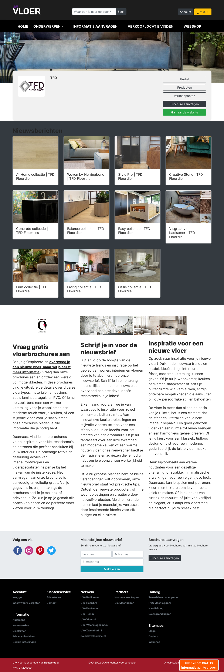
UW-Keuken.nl (89, 608)
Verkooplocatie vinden (150, 26)
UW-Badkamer (90, 597)
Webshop (192, 26)
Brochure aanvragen (184, 104)
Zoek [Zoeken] (121, 11)
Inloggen (18, 597)
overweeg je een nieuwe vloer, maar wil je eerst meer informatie (42, 367)
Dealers (153, 636)
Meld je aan (112, 569)
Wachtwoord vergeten (26, 602)
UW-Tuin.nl (87, 613)
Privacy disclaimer (24, 636)
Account (185, 12)
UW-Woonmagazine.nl (94, 625)
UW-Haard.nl (89, 602)
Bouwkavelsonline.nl (93, 636)
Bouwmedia (51, 662)
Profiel (184, 79)
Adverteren (54, 597)
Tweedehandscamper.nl (163, 597)
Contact (52, 602)
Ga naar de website (184, 112)
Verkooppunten (184, 96)
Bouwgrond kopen (160, 613)
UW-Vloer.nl (88, 619)
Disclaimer (19, 630)
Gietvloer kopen (124, 602)
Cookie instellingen (24, 642)
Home (23, 26)
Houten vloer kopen (127, 597)
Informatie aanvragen (95, 26)
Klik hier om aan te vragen (199, 665)
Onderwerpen (47, 26)
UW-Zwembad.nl (91, 630)
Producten (184, 87)
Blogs (152, 630)
